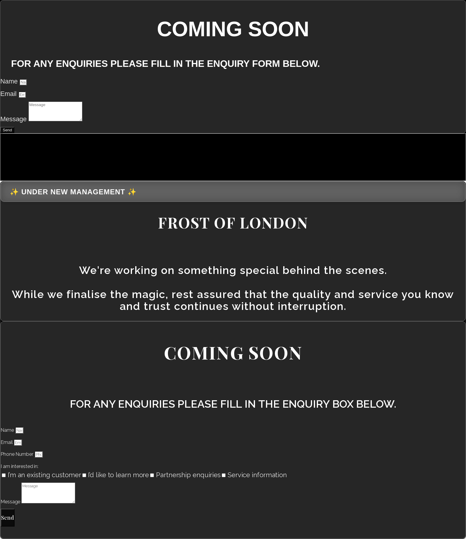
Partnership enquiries (188, 475)
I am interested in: (19, 466)
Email (9, 93)
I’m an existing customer (44, 475)
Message (14, 119)
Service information (257, 475)
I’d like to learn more (118, 475)
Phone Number (17, 454)
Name (9, 81)
